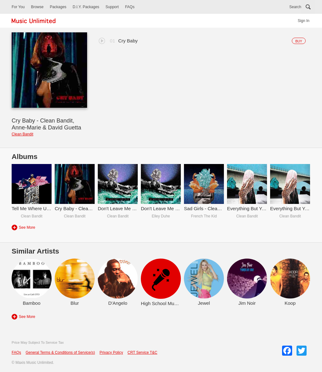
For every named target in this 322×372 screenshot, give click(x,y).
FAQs (130, 7)
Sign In (303, 21)
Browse (37, 7)
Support (112, 7)
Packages (58, 7)
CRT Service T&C (143, 352)
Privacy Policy (111, 352)
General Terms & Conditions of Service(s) (60, 352)
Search (295, 7)
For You (18, 7)
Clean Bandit (22, 134)
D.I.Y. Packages (86, 7)
